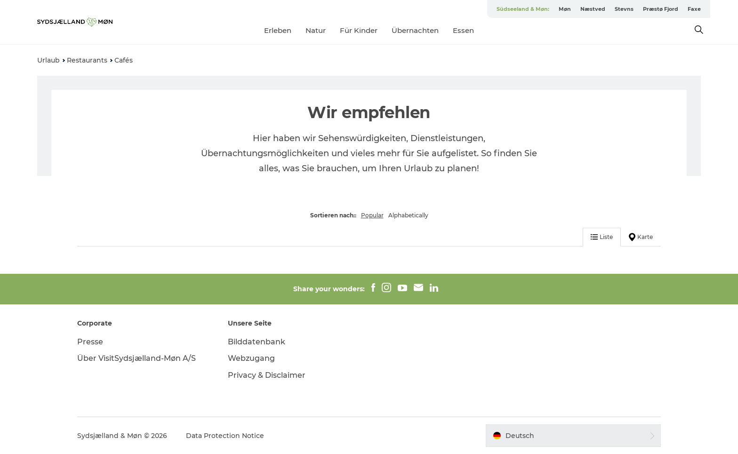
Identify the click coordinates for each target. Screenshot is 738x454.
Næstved (592, 9)
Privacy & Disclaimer (266, 375)
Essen (463, 30)
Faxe (694, 9)
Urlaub (48, 60)
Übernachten (415, 30)
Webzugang (251, 358)
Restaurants (87, 60)
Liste (602, 236)
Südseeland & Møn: (523, 9)
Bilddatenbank (256, 341)
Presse (90, 341)
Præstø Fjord (660, 9)
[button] (573, 435)
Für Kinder (358, 30)
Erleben (277, 30)
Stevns (624, 9)
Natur (315, 30)
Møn (565, 9)
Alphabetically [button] (408, 215)
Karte (641, 237)
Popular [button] (372, 215)
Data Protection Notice (225, 435)
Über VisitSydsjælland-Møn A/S (136, 358)
